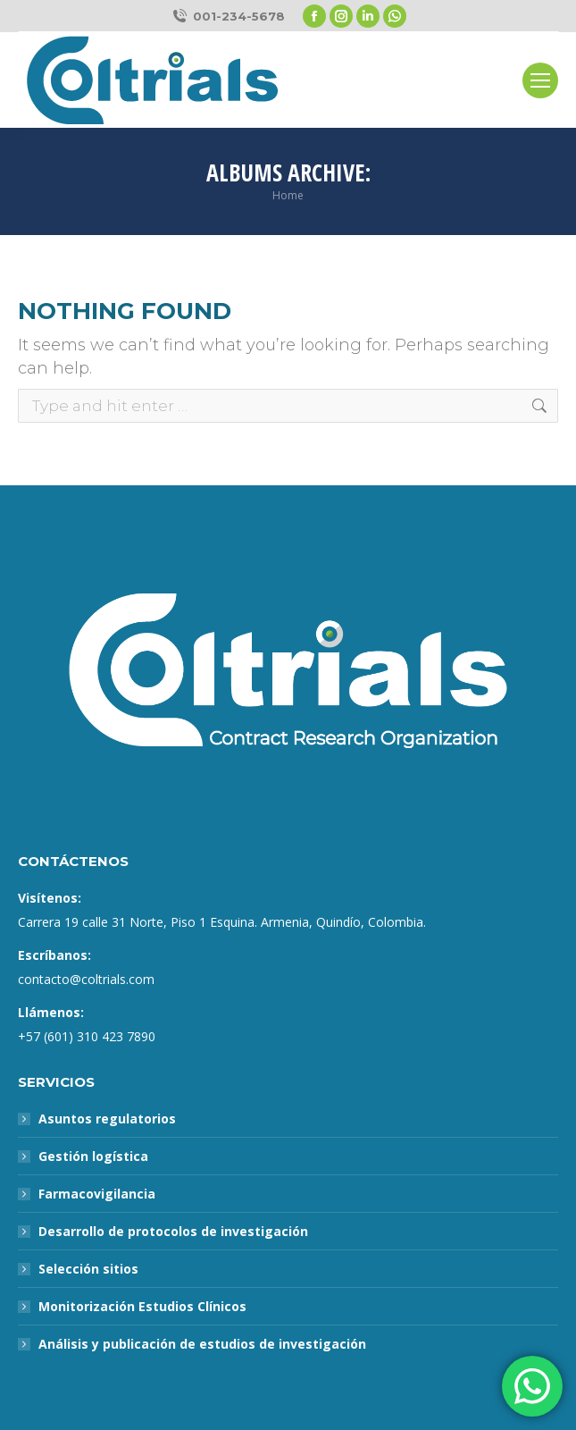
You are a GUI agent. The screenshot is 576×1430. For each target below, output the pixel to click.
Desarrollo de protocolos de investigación (173, 1231)
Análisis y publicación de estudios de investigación (202, 1343)
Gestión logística (93, 1156)
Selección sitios (88, 1268)
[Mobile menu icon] (540, 80)
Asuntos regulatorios (107, 1118)
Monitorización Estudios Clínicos (142, 1306)
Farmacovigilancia (96, 1193)
